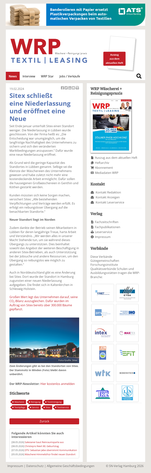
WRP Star (47, 76)
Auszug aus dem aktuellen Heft (116, 158)
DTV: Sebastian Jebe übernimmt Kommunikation (51, 450)
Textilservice (63, 407)
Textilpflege (19, 407)
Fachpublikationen (107, 227)
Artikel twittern (66, 88)
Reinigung (35, 402)
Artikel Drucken (77, 88)
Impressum (103, 237)
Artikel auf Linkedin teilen (70, 88)
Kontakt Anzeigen (108, 197)
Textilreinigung (54, 402)
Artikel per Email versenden (74, 88)
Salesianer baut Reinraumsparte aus (44, 442)
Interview (29, 76)
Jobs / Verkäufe (69, 76)
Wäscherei (19, 402)
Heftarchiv (102, 163)
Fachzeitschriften (106, 222)
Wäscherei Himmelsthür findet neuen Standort (50, 454)
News (13, 76)
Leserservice (103, 232)
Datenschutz (35, 466)
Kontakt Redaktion (108, 192)
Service (35, 407)
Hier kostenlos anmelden (57, 384)
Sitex (48, 407)
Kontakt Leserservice (110, 202)
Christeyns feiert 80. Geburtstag (42, 446)
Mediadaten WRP (106, 173)
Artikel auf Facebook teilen (63, 88)
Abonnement (104, 168)
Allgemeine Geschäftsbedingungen (70, 466)
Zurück (44, 421)
